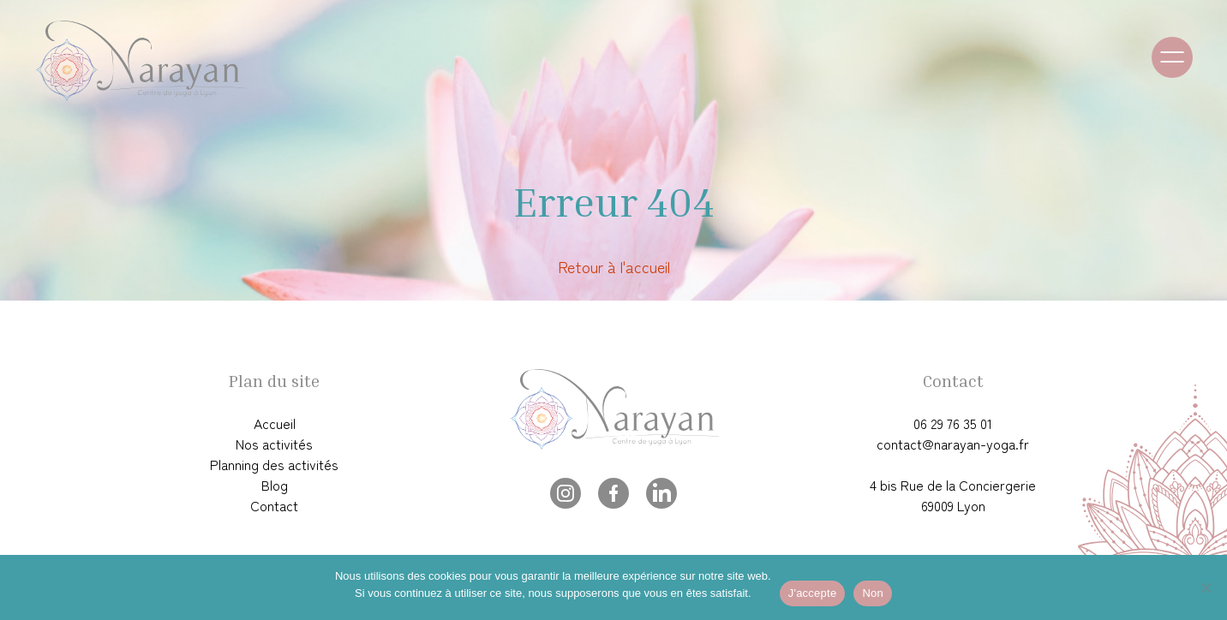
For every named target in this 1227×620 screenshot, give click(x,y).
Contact (274, 505)
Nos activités (274, 443)
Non (872, 593)
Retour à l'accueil (614, 266)
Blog (274, 484)
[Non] (1205, 587)
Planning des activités (274, 464)
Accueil (275, 423)
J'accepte (812, 593)
